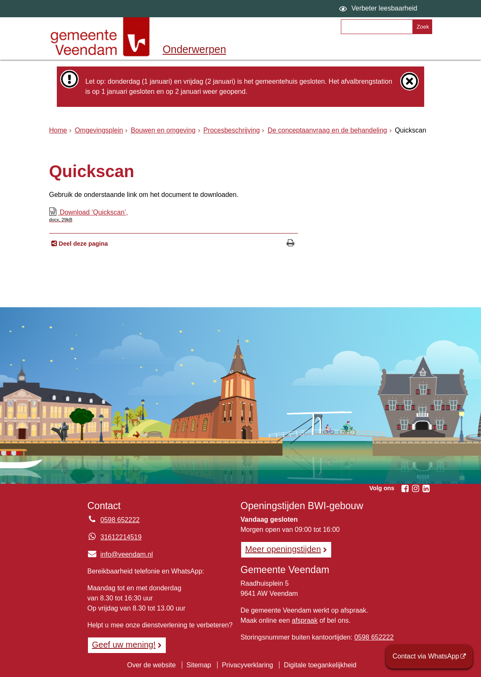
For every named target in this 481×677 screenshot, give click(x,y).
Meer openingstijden (283, 549)
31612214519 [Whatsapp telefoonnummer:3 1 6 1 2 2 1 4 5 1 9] (121, 537)
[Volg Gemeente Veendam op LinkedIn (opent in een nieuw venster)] (426, 488)
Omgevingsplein (99, 130)
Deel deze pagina (82, 243)
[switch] (379, 8)
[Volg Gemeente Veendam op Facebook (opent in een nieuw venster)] (405, 488)
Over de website (151, 665)
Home (58, 130)
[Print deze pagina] (290, 244)
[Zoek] (421, 27)
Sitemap (198, 665)
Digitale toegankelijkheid (320, 665)
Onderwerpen (194, 49)
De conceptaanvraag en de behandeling (327, 130)
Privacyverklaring (247, 665)
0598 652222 (373, 637)
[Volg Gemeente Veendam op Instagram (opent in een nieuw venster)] (415, 488)
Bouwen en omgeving (163, 130)
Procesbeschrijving (231, 130)
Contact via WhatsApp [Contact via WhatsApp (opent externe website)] (426, 656)
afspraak (304, 620)
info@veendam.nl (120, 554)
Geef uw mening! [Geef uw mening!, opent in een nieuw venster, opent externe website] (124, 644)
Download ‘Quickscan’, (173, 215)
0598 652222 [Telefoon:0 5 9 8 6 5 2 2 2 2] (120, 519)
